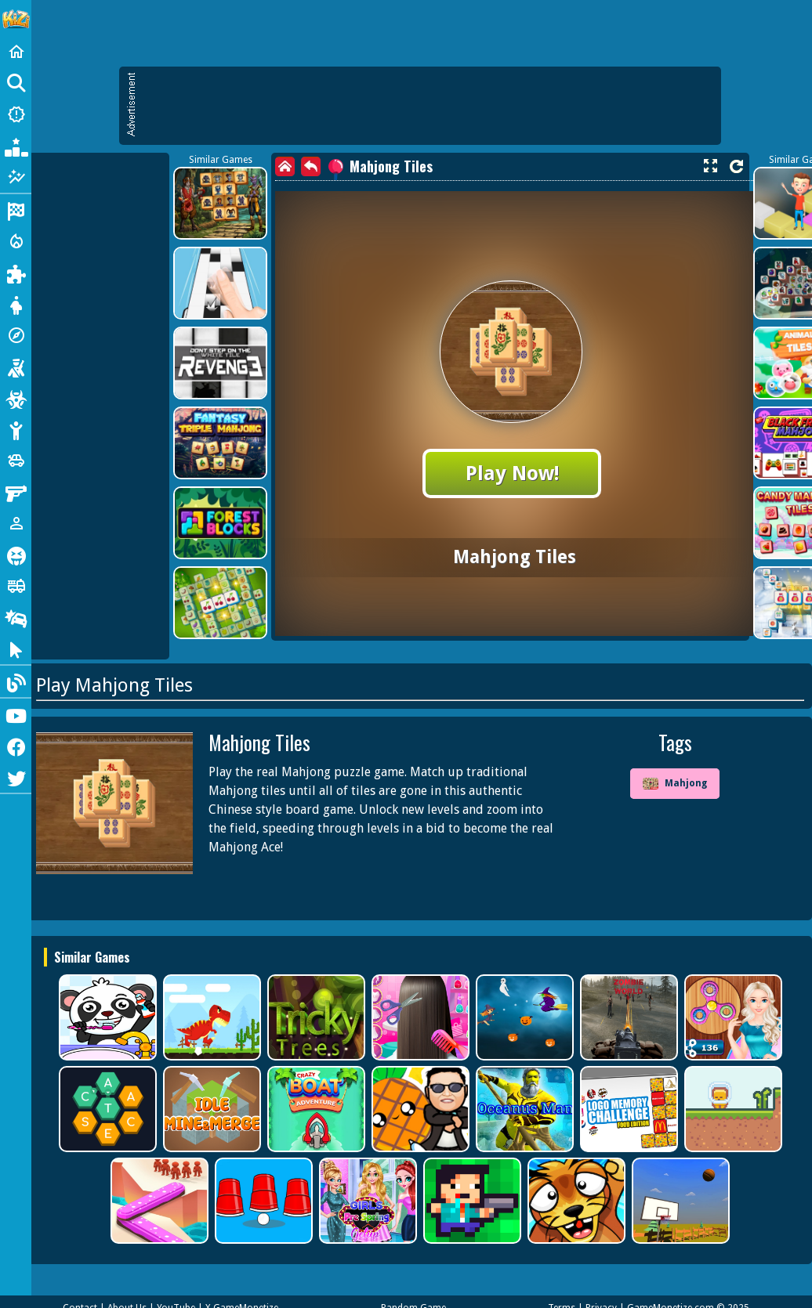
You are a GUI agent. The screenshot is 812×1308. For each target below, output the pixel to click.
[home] (285, 166)
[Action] (15, 241)
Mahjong (675, 784)
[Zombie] (15, 398)
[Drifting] (15, 617)
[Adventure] (15, 335)
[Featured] (15, 177)
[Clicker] (15, 648)
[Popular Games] (15, 145)
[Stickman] (15, 429)
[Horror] (15, 554)
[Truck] (15, 586)
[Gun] (15, 492)
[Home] (15, 51)
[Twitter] (15, 777)
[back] (311, 166)
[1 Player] (15, 523)
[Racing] (15, 210)
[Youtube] (15, 714)
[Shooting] (15, 366)
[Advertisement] (428, 105)
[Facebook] (15, 745)
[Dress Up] (15, 304)
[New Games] (15, 114)
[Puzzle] (15, 272)
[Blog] (15, 681)
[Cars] (15, 460)
